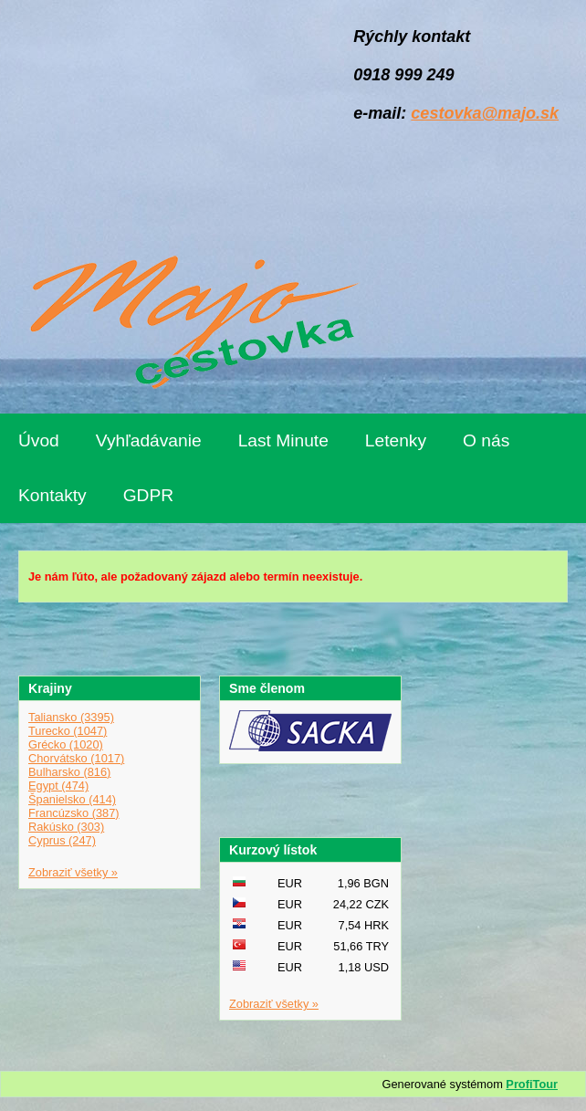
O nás (486, 440)
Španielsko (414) (72, 799)
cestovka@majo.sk (485, 113)
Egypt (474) (58, 785)
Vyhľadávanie (149, 440)
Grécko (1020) (65, 744)
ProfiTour (532, 1084)
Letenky (395, 440)
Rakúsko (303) (66, 826)
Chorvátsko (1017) (76, 758)
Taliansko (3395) (71, 717)
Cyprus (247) (62, 840)
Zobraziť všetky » (73, 872)
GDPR (148, 495)
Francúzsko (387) (74, 813)
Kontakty (52, 495)
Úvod (38, 440)
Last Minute (283, 440)
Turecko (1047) (67, 731)
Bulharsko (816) (69, 772)
